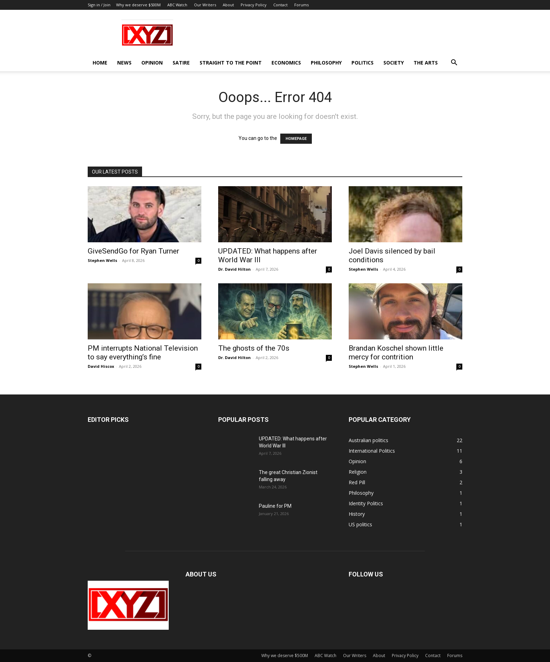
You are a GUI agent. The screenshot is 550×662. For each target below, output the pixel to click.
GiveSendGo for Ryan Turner (133, 251)
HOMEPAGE (296, 138)
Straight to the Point (231, 62)
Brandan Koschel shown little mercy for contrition (396, 352)
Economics (286, 62)
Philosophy (326, 62)
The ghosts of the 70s (253, 348)
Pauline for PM (275, 506)
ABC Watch (177, 4)
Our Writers (205, 4)
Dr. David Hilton (234, 269)
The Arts (426, 62)
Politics (362, 62)
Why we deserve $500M (138, 4)
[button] (453, 63)
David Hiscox (101, 366)
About (228, 4)
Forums (301, 4)
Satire (181, 62)
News (124, 62)
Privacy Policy (254, 4)
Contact (280, 4)
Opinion (152, 62)
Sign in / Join (99, 4)
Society (393, 62)
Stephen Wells (102, 260)
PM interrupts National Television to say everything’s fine (143, 352)
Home (100, 62)
